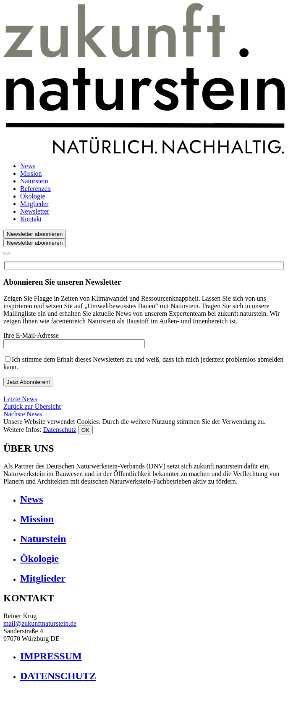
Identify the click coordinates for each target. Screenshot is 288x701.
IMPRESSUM (51, 656)
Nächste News (22, 414)
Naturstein (34, 181)
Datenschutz (59, 429)
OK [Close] (85, 430)
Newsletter (34, 211)
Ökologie (32, 196)
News (27, 165)
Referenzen (35, 188)
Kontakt (31, 218)
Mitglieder (34, 203)
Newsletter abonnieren (35, 234)
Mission (31, 173)
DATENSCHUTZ (58, 675)
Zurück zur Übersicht (32, 406)
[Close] (6, 253)
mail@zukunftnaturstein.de (39, 623)
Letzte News (20, 398)
